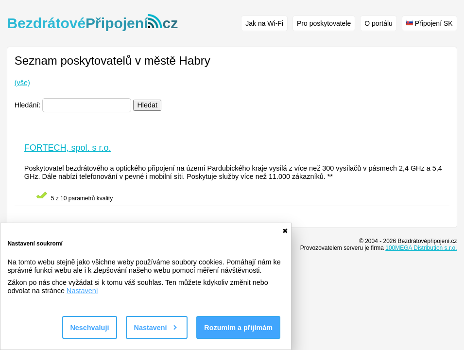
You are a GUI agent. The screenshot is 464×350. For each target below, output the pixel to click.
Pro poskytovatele (324, 23)
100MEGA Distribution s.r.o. (421, 248)
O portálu (378, 23)
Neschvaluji (89, 328)
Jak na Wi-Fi (264, 23)
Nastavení (82, 291)
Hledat (147, 105)
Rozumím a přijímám (238, 328)
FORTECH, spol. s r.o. (67, 148)
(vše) (22, 83)
